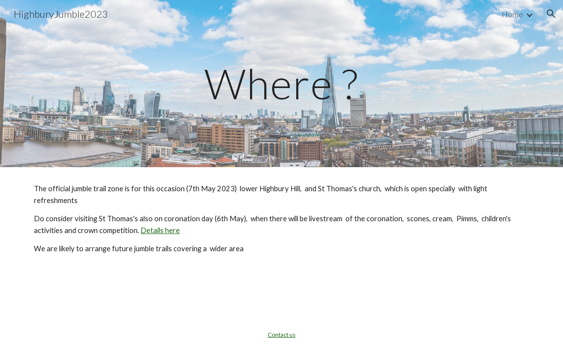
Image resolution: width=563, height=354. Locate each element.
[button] (551, 14)
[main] (281, 83)
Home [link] (512, 14)
